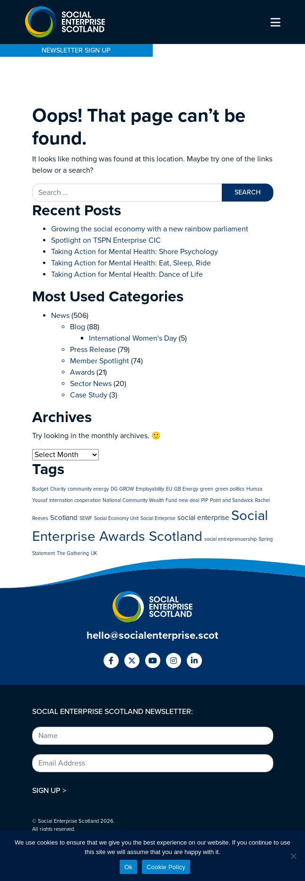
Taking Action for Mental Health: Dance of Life (127, 274)
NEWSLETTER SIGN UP (76, 50)
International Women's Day (133, 338)
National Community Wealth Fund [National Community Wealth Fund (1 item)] (140, 500)
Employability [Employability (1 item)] (150, 489)
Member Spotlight (99, 361)
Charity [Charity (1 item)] (58, 489)
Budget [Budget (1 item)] (40, 489)
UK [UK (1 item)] (94, 553)
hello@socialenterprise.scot (152, 635)
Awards (82, 372)
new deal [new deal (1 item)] (189, 500)
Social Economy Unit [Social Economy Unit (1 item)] (116, 518)
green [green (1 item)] (206, 489)
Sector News (91, 383)
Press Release (93, 349)
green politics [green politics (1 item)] (229, 489)
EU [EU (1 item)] (169, 489)
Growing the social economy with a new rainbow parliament (150, 229)
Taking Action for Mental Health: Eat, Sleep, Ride (131, 263)
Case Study (88, 395)
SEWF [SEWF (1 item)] (85, 518)
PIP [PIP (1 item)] (204, 500)
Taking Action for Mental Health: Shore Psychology (134, 251)
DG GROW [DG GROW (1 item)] (122, 489)
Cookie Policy (166, 867)
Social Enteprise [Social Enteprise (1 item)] (157, 518)
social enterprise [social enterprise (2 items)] (203, 517)
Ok (128, 867)
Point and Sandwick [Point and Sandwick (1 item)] (231, 500)
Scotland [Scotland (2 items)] (64, 517)
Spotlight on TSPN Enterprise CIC (106, 240)
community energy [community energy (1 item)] (88, 489)
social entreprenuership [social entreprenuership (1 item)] (230, 539)
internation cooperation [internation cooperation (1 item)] (75, 500)
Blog (77, 327)
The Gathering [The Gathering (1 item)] (73, 553)
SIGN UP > (49, 790)
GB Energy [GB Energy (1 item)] (186, 489)
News (60, 315)
